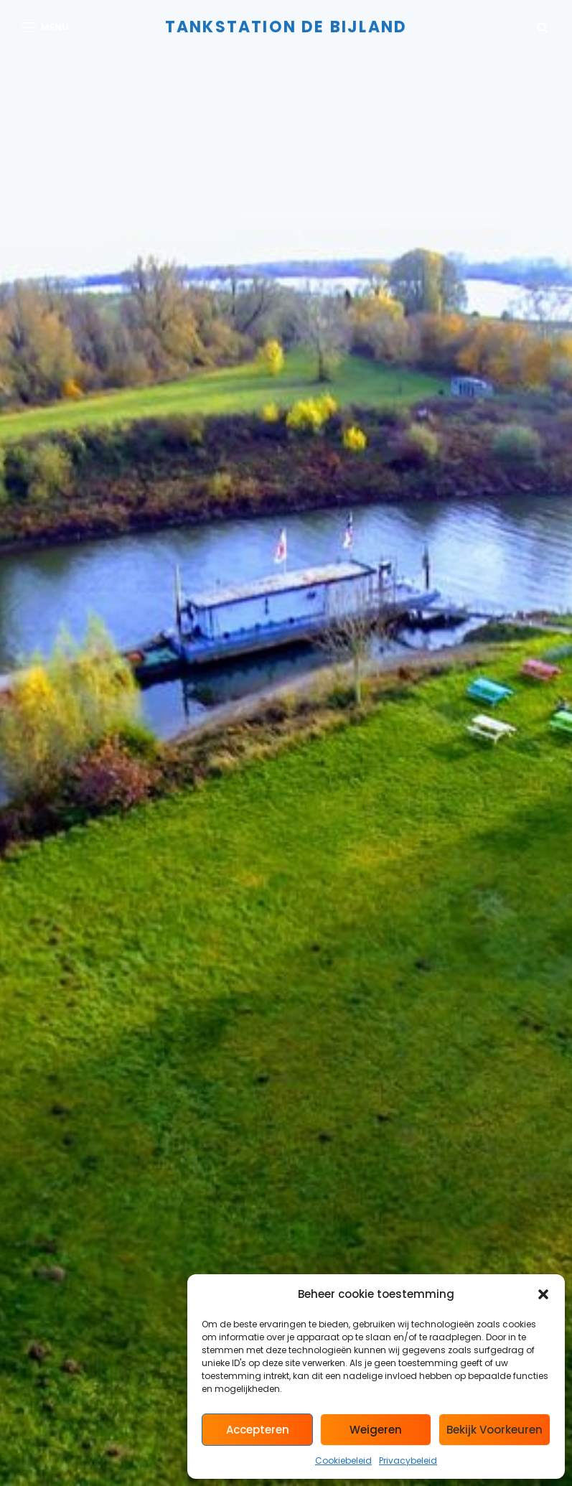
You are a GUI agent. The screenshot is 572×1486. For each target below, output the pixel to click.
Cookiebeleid (343, 1460)
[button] (543, 1294)
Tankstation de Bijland (286, 27)
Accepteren (257, 1429)
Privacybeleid (408, 1460)
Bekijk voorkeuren (494, 1429)
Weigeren (376, 1429)
